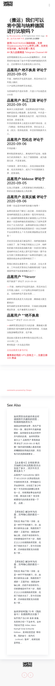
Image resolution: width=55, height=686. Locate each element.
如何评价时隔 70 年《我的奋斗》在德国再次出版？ (27, 613)
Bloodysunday (15, 36)
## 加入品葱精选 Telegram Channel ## (27, 52)
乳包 (15, 38)
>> (8, 286)
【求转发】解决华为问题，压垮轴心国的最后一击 (26, 514)
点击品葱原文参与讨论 (17, 350)
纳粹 (18, 38)
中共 (22, 38)
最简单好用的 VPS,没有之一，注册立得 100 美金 (27, 356)
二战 (11, 38)
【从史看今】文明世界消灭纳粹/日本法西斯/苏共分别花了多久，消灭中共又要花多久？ (27, 466)
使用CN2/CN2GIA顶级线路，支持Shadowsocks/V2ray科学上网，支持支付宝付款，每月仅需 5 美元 (27, 46)
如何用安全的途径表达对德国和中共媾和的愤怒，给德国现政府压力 (26, 419)
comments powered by (19, 390)
